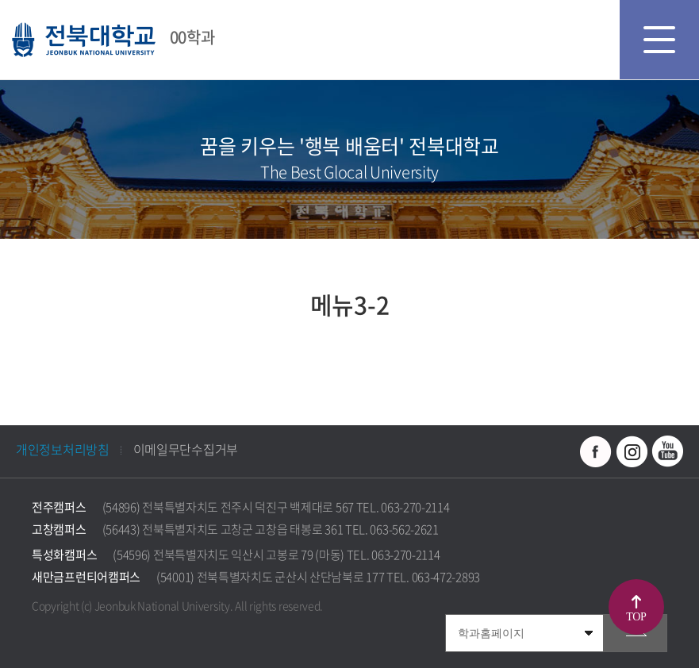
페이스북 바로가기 (596, 451)
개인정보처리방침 (62, 449)
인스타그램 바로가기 (631, 451)
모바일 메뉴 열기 (659, 39)
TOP (636, 617)
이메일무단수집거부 (185, 449)
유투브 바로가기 (667, 451)
